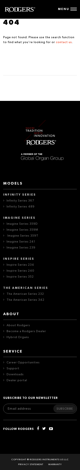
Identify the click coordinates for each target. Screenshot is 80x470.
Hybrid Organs (18, 337)
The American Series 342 (25, 299)
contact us (64, 42)
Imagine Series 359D (22, 223)
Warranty (55, 464)
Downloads (15, 374)
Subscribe (65, 408)
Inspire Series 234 (20, 264)
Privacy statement (30, 464)
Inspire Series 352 (20, 276)
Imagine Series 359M (22, 229)
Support (13, 368)
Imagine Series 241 (21, 241)
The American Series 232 (25, 293)
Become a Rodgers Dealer (26, 331)
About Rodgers (18, 325)
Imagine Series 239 (21, 247)
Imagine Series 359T (22, 235)
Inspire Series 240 (20, 270)
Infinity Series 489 (21, 206)
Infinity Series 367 (20, 200)
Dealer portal (17, 380)
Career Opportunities (23, 362)
